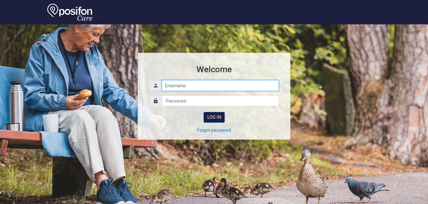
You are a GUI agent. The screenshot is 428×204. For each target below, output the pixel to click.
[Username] (220, 85)
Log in (214, 117)
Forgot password (214, 130)
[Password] (220, 100)
